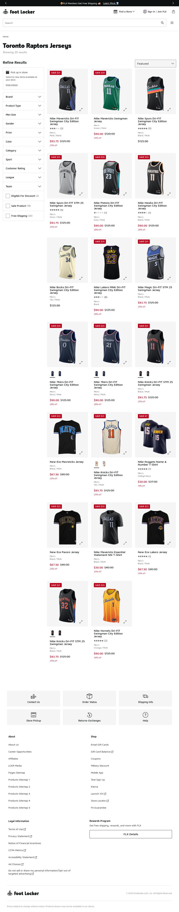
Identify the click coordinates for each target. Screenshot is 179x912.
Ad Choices (15, 864)
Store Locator (100, 800)
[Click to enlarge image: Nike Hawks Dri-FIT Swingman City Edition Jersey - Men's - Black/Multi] (171, 194)
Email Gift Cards (100, 744)
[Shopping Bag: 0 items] (173, 11)
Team (23, 186)
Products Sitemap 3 (19, 793)
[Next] (173, 3)
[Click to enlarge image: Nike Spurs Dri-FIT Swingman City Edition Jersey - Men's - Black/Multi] (171, 109)
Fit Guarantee (98, 807)
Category (23, 150)
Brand (23, 96)
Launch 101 (98, 793)
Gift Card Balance (102, 751)
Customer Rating (23, 168)
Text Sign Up (98, 779)
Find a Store (12, 85)
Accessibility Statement (22, 857)
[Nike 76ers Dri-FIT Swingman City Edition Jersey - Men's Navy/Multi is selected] (52, 374)
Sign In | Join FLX (154, 11)
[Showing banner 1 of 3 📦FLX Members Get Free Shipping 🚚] (89, 3)
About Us (13, 744)
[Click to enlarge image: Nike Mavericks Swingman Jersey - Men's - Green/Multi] (127, 109)
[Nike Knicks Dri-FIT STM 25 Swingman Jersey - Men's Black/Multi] (148, 374)
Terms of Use (17, 829)
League (23, 177)
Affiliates (13, 758)
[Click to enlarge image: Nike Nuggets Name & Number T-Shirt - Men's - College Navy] (171, 453)
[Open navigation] (172, 22)
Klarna (94, 786)
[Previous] (6, 3)
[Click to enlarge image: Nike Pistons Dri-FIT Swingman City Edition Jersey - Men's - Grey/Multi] (127, 194)
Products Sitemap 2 (19, 786)
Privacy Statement (20, 836)
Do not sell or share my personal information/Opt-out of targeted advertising (39, 872)
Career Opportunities (19, 751)
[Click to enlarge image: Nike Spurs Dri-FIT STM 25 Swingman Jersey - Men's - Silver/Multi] (83, 194)
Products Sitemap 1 (19, 779)
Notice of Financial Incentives (24, 843)
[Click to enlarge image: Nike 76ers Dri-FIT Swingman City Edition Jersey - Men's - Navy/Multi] (83, 362)
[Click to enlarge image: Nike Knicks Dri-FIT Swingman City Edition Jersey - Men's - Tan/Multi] (127, 453)
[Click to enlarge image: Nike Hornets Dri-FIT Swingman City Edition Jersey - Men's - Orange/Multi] (127, 622)
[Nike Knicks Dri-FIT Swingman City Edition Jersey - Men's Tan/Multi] (103, 464)
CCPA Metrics (17, 850)
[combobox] (84, 23)
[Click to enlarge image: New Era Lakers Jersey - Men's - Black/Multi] (171, 543)
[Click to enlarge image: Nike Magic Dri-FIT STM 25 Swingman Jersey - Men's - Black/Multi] (171, 278)
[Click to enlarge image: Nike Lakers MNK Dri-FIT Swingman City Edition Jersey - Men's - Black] (127, 278)
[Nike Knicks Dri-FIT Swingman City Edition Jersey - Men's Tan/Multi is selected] (96, 464)
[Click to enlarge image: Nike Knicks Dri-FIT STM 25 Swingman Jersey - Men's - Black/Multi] (171, 362)
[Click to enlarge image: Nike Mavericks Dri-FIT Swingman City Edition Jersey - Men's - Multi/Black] (83, 109)
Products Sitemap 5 (19, 807)
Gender (23, 123)
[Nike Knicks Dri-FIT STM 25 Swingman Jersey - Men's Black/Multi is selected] (140, 374)
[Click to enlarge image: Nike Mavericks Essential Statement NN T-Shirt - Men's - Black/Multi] (127, 543)
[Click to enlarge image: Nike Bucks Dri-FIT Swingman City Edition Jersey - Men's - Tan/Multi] (83, 278)
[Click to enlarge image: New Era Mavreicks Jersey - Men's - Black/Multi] (83, 453)
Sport (23, 159)
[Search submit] (162, 23)
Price (23, 132)
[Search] (84, 23)
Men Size (23, 114)
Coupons (96, 758)
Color (23, 141)
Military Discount (100, 765)
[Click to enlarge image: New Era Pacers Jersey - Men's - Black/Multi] (83, 543)
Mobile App (97, 772)
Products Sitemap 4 (19, 800)
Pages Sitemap (16, 772)
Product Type (23, 105)
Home (6, 36)
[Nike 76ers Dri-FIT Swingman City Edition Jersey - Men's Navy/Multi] (59, 374)
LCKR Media (15, 765)
